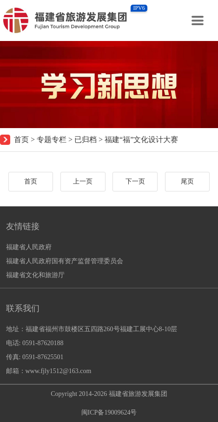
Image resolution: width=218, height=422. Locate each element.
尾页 (187, 181)
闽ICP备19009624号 (109, 412)
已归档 (85, 139)
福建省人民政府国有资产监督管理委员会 (64, 261)
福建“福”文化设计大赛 (141, 139)
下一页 (135, 181)
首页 (21, 139)
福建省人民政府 (29, 247)
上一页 (82, 181)
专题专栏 (51, 139)
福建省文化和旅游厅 (35, 275)
